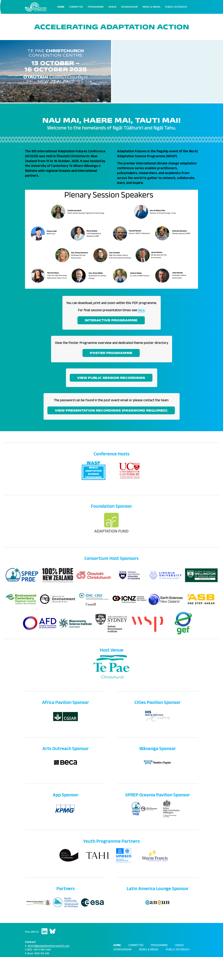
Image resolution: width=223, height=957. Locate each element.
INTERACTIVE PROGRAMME (111, 320)
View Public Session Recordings (111, 377)
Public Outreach (176, 6)
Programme (96, 6)
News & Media (151, 6)
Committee (76, 6)
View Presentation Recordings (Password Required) (111, 410)
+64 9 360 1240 (42, 949)
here (141, 310)
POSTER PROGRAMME (111, 353)
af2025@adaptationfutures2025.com (48, 945)
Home (60, 6)
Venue (112, 6)
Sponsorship (129, 6)
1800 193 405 (41, 953)
